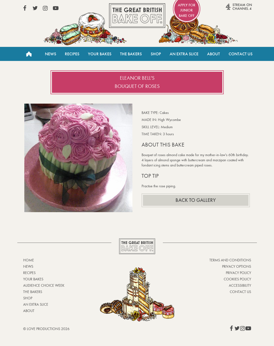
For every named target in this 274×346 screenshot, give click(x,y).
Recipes (72, 53)
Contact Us (240, 53)
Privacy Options (236, 266)
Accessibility (240, 285)
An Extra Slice (184, 53)
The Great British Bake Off (137, 15)
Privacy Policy (238, 273)
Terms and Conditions (230, 260)
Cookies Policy (237, 279)
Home (29, 54)
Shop (156, 53)
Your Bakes (99, 53)
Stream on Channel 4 (229, 9)
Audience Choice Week (43, 285)
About (213, 53)
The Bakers (131, 53)
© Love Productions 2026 (46, 329)
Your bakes (33, 279)
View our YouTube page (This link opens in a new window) (55, 8)
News (50, 53)
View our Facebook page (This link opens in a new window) (25, 8)
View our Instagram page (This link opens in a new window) (45, 8)
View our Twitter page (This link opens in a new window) (35, 8)
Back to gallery (195, 200)
